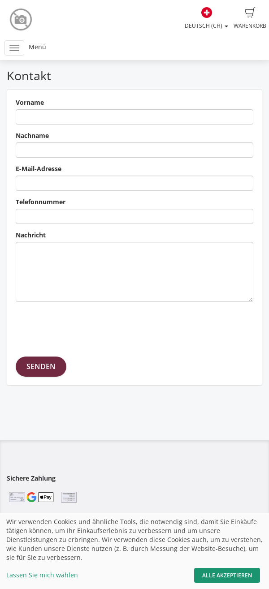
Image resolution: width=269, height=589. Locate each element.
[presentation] (84, 326)
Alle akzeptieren (227, 575)
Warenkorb (250, 18)
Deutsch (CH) (206, 18)
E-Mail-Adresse (38, 168)
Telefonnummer (40, 202)
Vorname (30, 102)
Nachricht (31, 235)
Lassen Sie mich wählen (42, 575)
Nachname (32, 135)
